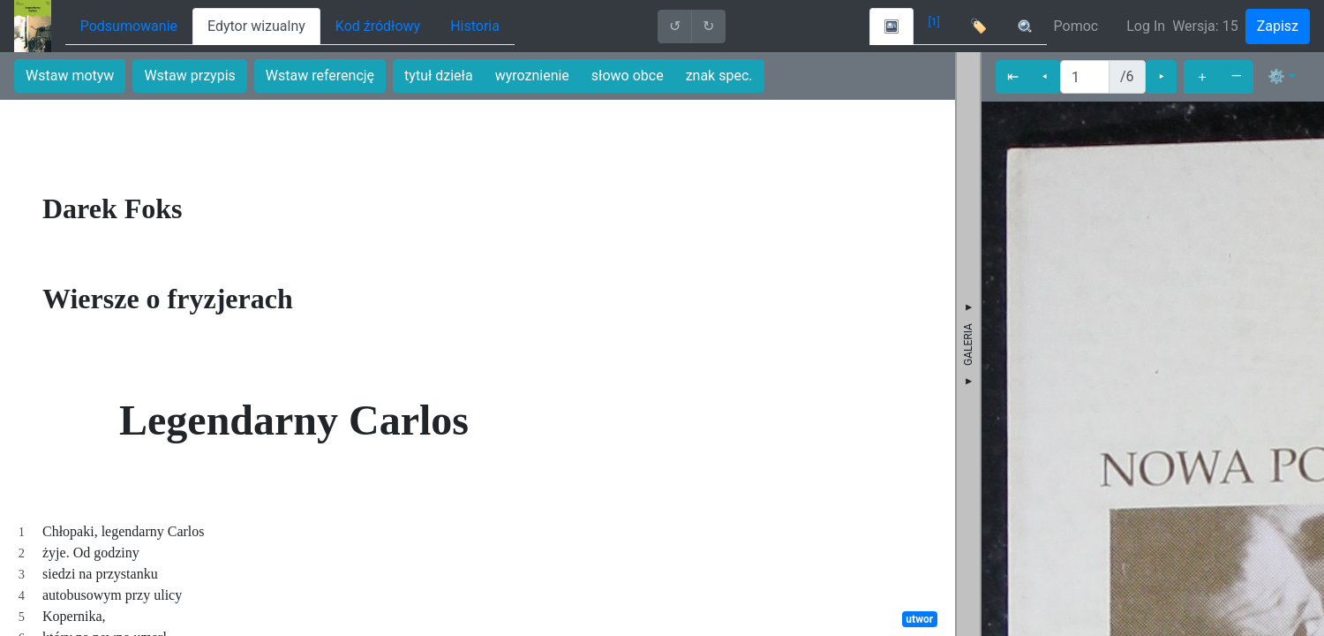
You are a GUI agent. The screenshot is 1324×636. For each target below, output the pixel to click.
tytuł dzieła (438, 75)
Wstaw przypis (189, 75)
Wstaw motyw (70, 75)
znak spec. (719, 75)
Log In (1145, 26)
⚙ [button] (1276, 76)
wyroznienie (532, 75)
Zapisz (1277, 26)
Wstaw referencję (320, 75)
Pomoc (1076, 26)
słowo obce (627, 75)
